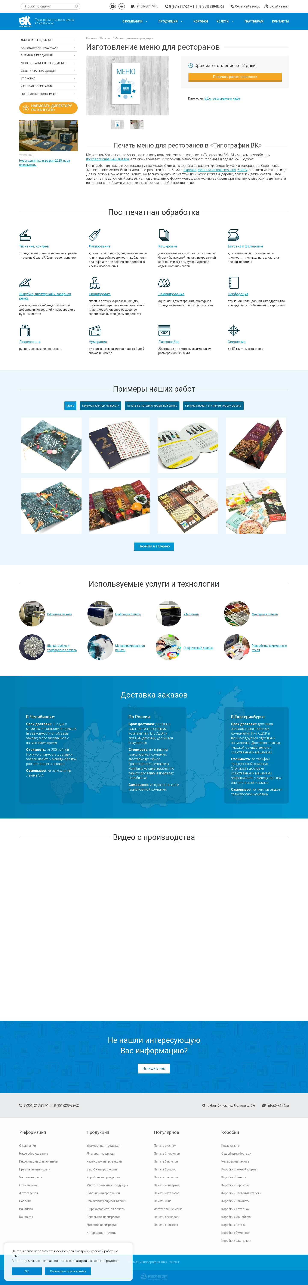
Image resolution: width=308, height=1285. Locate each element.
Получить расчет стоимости (235, 77)
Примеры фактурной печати (100, 405)
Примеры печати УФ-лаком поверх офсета (213, 405)
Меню (70, 405)
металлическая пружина (217, 170)
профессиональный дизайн (107, 159)
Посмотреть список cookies (68, 1271)
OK (27, 1271)
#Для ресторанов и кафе (222, 98)
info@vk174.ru (147, 6)
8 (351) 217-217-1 (181, 6)
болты (242, 170)
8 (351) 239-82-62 (211, 6)
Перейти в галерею (154, 546)
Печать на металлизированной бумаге (152, 405)
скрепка (190, 170)
